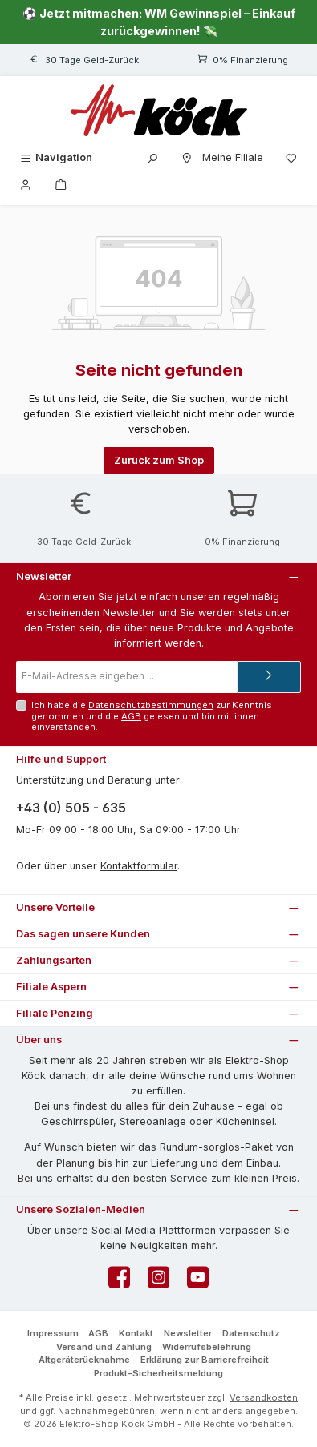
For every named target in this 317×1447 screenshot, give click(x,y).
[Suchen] (152, 157)
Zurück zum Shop (159, 460)
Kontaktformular (138, 866)
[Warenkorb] (61, 184)
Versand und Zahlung (104, 1346)
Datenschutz (251, 1333)
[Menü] (55, 157)
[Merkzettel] (291, 157)
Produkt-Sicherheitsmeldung (158, 1373)
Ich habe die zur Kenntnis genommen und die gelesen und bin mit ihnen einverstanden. (151, 715)
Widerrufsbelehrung (206, 1346)
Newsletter (188, 1333)
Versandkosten (264, 1397)
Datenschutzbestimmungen (150, 705)
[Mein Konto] (25, 184)
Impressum (53, 1333)
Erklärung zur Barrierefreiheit (204, 1359)
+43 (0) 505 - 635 (71, 808)
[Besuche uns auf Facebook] (119, 1282)
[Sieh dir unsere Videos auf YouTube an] (198, 1282)
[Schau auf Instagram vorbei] (158, 1282)
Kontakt (136, 1333)
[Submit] (269, 677)
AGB (131, 716)
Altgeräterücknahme (84, 1359)
